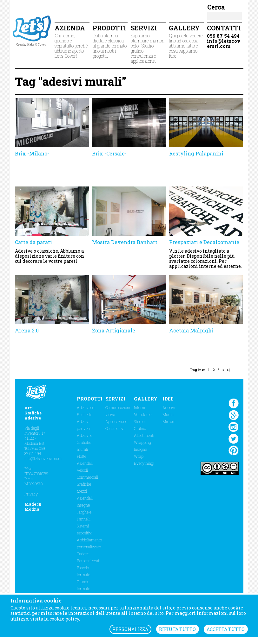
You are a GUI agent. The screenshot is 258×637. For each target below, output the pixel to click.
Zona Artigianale (113, 330)
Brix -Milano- (32, 153)
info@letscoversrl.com (43, 458)
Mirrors (168, 421)
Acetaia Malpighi (191, 330)
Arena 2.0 (27, 330)
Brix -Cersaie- (109, 153)
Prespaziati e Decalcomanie (204, 242)
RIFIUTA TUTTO (177, 629)
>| (228, 369)
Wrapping (142, 442)
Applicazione (116, 421)
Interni (139, 407)
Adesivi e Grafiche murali (84, 442)
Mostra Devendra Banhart (124, 242)
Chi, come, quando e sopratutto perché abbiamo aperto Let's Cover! (72, 41)
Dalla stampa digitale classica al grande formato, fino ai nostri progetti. (110, 41)
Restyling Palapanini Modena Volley (196, 156)
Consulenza (114, 428)
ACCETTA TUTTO (226, 629)
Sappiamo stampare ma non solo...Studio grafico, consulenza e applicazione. (148, 44)
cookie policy (64, 619)
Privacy (31, 493)
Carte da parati (33, 242)
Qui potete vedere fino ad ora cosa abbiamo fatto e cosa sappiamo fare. (186, 41)
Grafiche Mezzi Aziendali (85, 491)
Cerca (216, 7)
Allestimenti (144, 435)
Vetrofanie (142, 414)
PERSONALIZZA (130, 629)
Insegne (83, 505)
